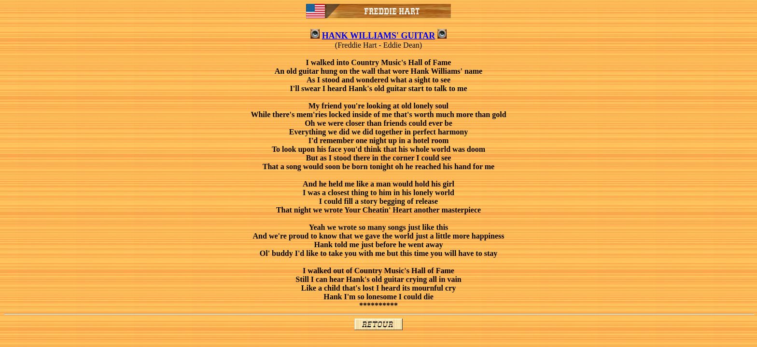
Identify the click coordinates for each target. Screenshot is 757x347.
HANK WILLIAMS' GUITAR (378, 35)
